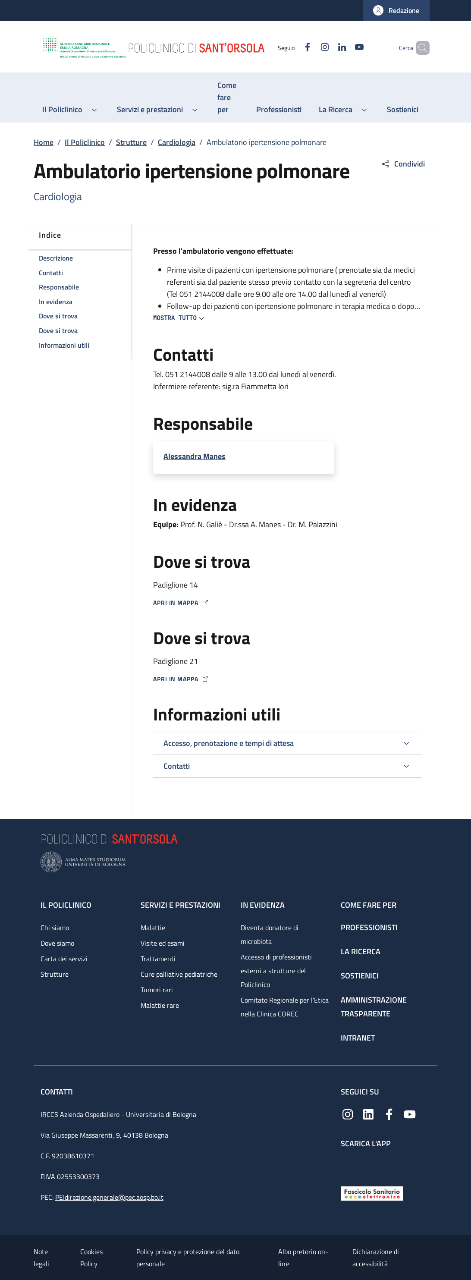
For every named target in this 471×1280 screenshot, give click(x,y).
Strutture (131, 142)
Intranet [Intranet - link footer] (358, 1038)
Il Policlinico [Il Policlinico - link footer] (66, 905)
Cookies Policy (91, 1257)
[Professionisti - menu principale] (279, 110)
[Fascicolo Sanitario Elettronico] (372, 1192)
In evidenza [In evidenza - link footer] (263, 905)
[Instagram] (310, 47)
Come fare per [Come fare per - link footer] (368, 905)
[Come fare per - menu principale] (228, 97)
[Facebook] (292, 47)
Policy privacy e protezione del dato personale (187, 1257)
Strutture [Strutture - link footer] (55, 974)
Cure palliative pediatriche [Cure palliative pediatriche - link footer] (179, 974)
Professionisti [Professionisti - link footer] (369, 927)
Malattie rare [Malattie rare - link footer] (160, 1005)
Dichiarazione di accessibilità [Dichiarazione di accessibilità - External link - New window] (375, 1257)
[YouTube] (344, 47)
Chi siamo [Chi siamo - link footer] (55, 927)
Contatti (58, 1092)
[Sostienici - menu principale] (402, 110)
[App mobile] (348, 1165)
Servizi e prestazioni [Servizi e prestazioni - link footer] (180, 905)
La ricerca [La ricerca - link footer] (360, 951)
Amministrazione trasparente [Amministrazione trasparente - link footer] (374, 1006)
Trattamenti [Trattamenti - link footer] (158, 958)
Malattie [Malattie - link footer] (153, 927)
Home (43, 142)
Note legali (41, 1257)
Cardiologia (176, 142)
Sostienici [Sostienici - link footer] (360, 975)
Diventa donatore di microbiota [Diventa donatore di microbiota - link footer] (269, 934)
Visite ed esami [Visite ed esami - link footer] (163, 943)
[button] (396, 10)
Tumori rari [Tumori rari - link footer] (157, 989)
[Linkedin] (327, 47)
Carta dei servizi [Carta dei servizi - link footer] (64, 958)
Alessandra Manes (194, 456)
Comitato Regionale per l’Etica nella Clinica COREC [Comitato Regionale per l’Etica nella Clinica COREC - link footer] (285, 1007)
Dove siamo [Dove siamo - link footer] (57, 943)
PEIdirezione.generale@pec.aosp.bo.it (109, 1197)
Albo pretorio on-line (303, 1257)
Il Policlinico (85, 142)
